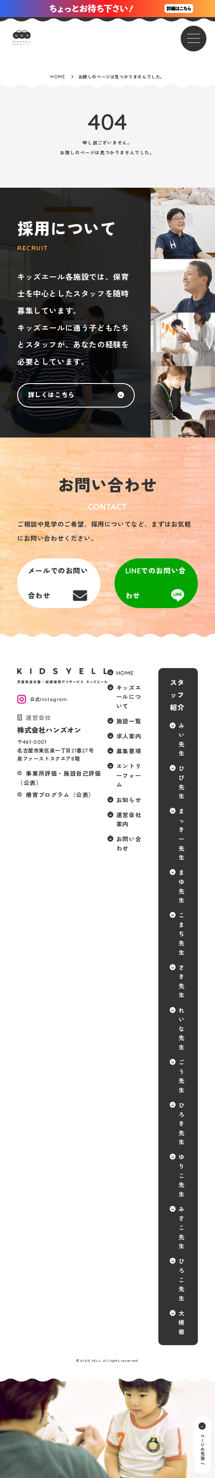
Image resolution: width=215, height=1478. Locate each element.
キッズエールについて (128, 697)
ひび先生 (182, 782)
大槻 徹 (182, 1322)
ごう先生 (182, 1076)
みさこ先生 (182, 1227)
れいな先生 (182, 1029)
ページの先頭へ (202, 1449)
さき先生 (182, 981)
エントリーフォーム (128, 775)
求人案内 (128, 736)
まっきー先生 (182, 834)
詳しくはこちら (51, 395)
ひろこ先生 (182, 1279)
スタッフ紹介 (177, 695)
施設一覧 (128, 721)
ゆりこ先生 (182, 1175)
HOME (124, 672)
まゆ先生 (182, 886)
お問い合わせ (128, 843)
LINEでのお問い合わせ (155, 583)
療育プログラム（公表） (60, 794)
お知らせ (128, 799)
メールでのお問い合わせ (58, 583)
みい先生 (182, 739)
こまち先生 (182, 933)
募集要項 (128, 751)
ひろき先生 (182, 1123)
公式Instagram (48, 699)
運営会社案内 (128, 819)
